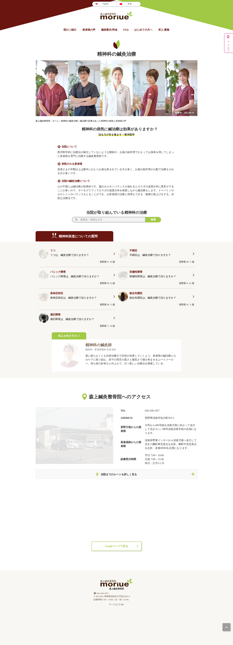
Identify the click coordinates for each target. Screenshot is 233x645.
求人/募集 (163, 29)
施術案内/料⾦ (109, 29)
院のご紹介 (70, 29)
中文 (130, 4)
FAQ (126, 29)
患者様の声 (88, 29)
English (105, 4)
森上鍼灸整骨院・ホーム (47, 121)
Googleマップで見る (116, 546)
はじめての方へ (143, 29)
